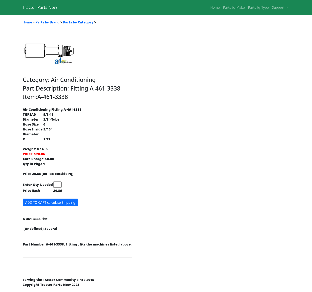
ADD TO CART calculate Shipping (50, 202)
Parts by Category (78, 22)
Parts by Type (258, 7)
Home (215, 7)
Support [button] (278, 7)
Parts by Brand (48, 22)
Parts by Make (234, 7)
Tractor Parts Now (40, 7)
